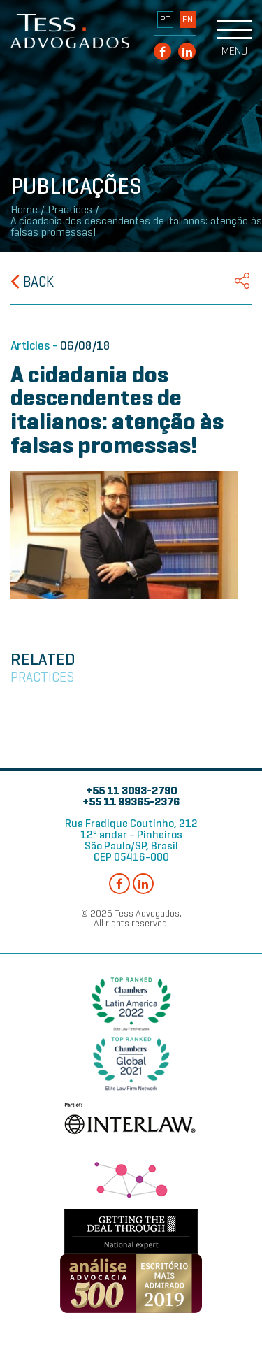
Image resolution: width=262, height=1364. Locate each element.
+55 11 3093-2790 (131, 790)
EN (187, 19)
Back (32, 282)
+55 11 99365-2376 (131, 801)
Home (24, 209)
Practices (70, 209)
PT (165, 19)
